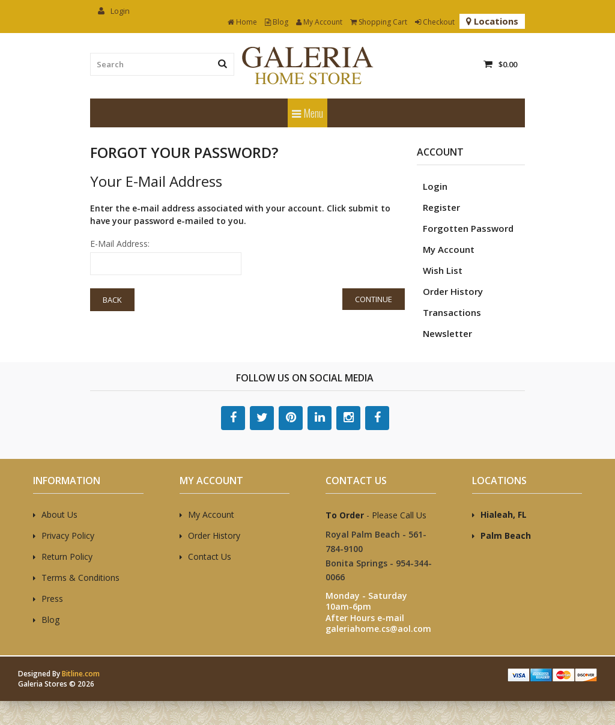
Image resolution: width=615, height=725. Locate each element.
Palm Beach (505, 535)
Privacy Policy (67, 535)
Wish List (442, 270)
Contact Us (209, 556)
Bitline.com (81, 674)
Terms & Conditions (80, 577)
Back (112, 299)
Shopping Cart (378, 22)
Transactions (452, 312)
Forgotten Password (468, 228)
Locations (492, 21)
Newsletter (447, 333)
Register (441, 207)
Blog (276, 22)
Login (114, 10)
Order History (453, 291)
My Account (319, 22)
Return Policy (66, 556)
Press (52, 598)
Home (242, 22)
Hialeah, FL (503, 514)
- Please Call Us (376, 515)
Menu (307, 113)
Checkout (435, 22)
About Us (59, 514)
